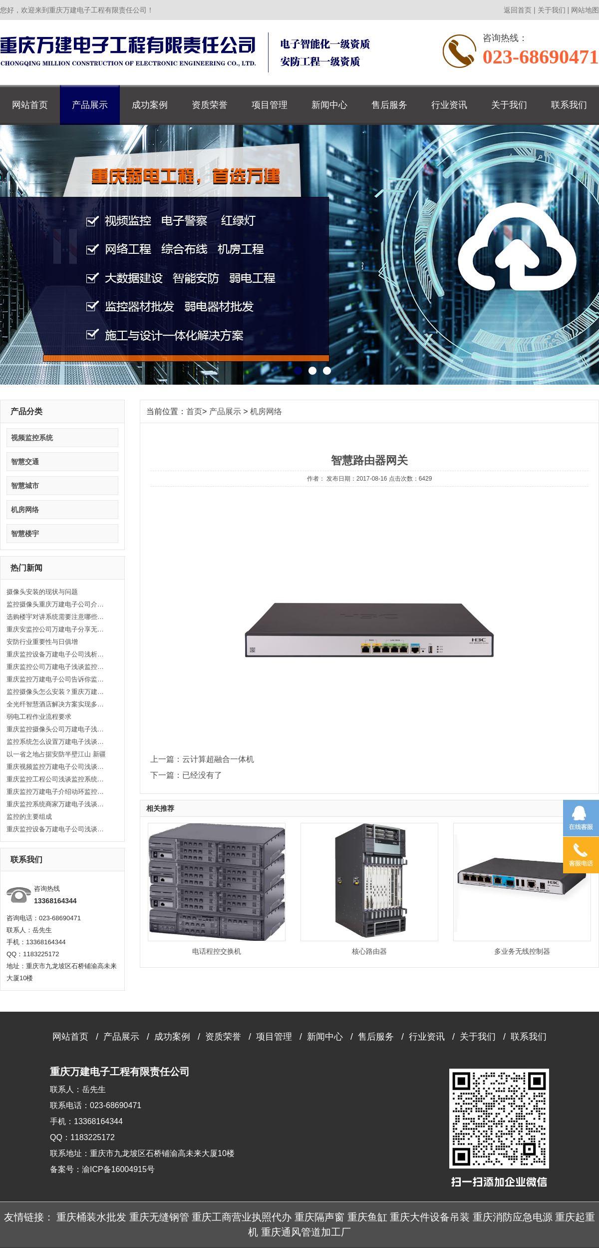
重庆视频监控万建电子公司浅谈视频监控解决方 (56, 766)
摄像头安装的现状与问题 (42, 592)
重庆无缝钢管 (159, 1217)
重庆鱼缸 (367, 1217)
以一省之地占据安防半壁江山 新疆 (56, 754)
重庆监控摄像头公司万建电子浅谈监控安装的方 (56, 729)
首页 (194, 411)
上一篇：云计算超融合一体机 (202, 759)
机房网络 (25, 510)
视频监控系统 (32, 438)
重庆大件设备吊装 (430, 1217)
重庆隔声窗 (319, 1217)
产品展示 (90, 105)
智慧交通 (25, 462)
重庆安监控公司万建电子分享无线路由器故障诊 (56, 629)
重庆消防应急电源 (513, 1217)
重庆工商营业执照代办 (242, 1217)
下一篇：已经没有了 (186, 775)
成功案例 (150, 105)
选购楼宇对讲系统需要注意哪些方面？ (56, 617)
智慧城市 (25, 486)
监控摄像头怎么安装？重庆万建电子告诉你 (56, 691)
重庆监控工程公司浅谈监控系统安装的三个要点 (56, 779)
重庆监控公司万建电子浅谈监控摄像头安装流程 (56, 666)
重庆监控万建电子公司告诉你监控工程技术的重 (56, 679)
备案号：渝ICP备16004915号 (102, 1169)
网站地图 (585, 10)
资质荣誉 (210, 105)
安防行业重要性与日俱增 (42, 641)
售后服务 (389, 105)
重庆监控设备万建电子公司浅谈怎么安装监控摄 (56, 829)
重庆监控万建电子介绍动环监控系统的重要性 (56, 791)
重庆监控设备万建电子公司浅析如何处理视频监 (56, 654)
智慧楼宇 (25, 534)
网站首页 (30, 105)
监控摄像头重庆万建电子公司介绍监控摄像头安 (56, 604)
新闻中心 (329, 105)
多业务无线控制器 (522, 951)
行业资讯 (449, 105)
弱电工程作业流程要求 (38, 716)
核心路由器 (369, 951)
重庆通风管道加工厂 (306, 1232)
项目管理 (270, 105)
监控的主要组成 (29, 816)
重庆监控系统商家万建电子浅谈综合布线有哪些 (56, 804)
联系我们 (569, 105)
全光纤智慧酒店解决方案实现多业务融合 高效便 (56, 704)
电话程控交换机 (216, 951)
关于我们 (552, 10)
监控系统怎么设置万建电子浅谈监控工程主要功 (56, 741)
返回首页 (518, 10)
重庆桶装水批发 (91, 1217)
